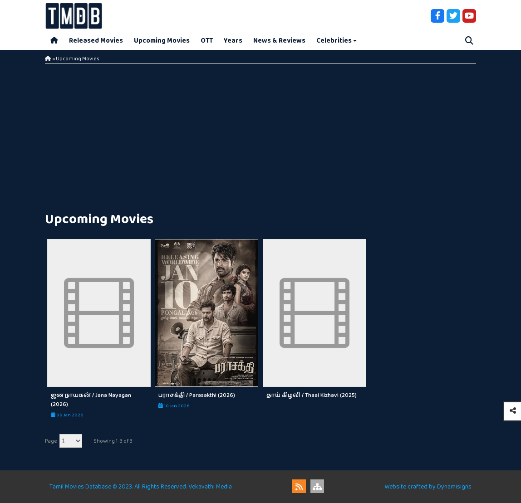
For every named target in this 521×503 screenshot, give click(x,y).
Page (51, 441)
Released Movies (96, 40)
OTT (207, 40)
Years (233, 40)
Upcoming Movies (162, 40)
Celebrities (334, 40)
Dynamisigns (454, 487)
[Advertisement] (260, 136)
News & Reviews (279, 40)
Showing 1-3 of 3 (113, 441)
